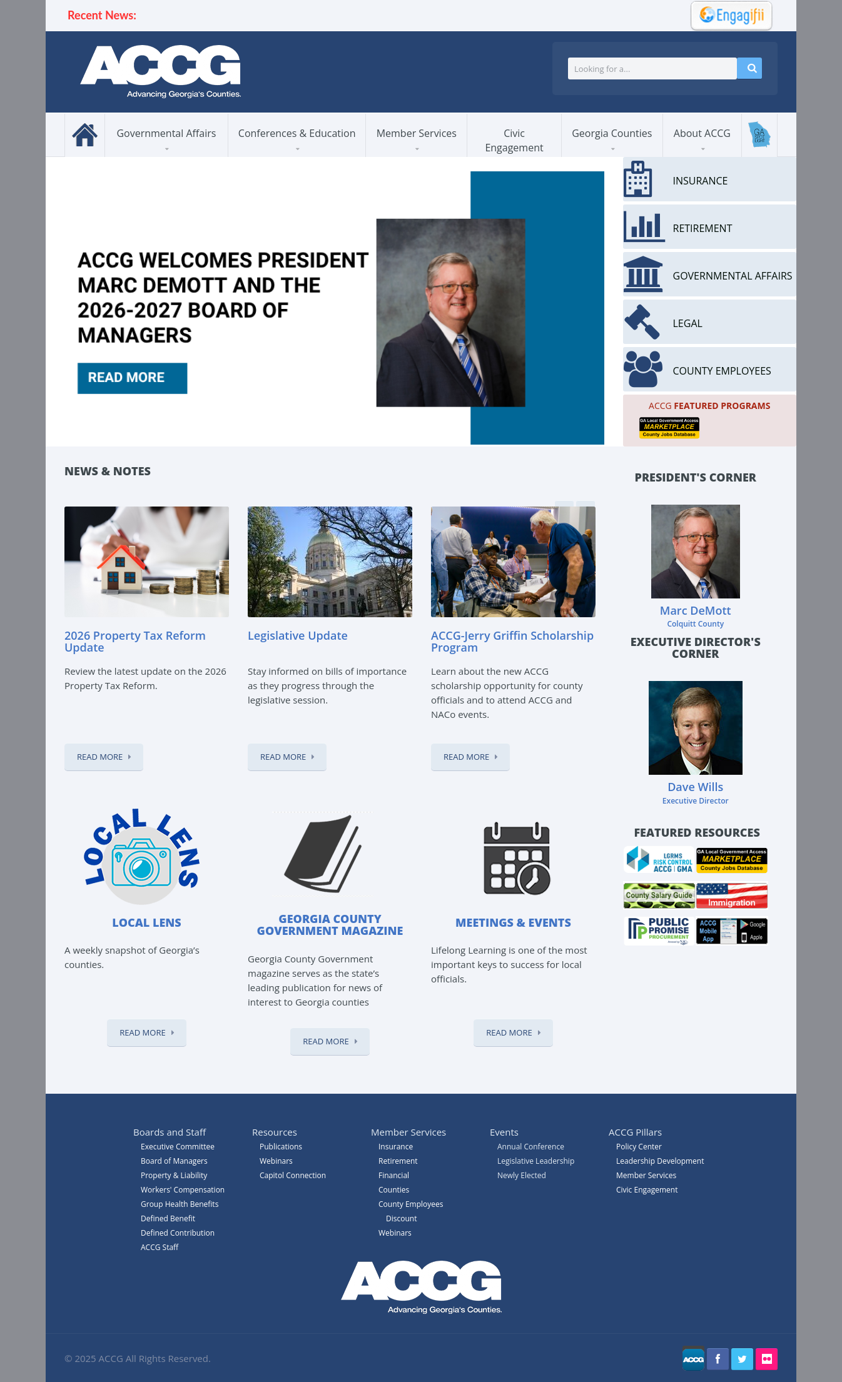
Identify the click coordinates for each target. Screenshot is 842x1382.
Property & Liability (174, 1175)
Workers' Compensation (183, 1189)
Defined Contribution (178, 1233)
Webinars (395, 1233)
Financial (393, 1175)
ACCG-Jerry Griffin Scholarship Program (512, 641)
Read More (100, 756)
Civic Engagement (514, 140)
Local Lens (146, 922)
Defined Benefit (168, 1218)
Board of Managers (174, 1161)
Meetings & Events (513, 922)
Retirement (398, 1161)
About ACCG (702, 133)
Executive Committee (178, 1146)
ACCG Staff (159, 1247)
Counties (393, 1189)
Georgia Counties (612, 133)
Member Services (417, 133)
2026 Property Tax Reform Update (135, 641)
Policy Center (639, 1146)
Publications (281, 1146)
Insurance (395, 1146)
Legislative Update (298, 635)
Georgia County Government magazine (330, 925)
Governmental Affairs (166, 133)
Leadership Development (660, 1161)
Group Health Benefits (179, 1204)
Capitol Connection (293, 1175)
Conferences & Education (297, 133)
